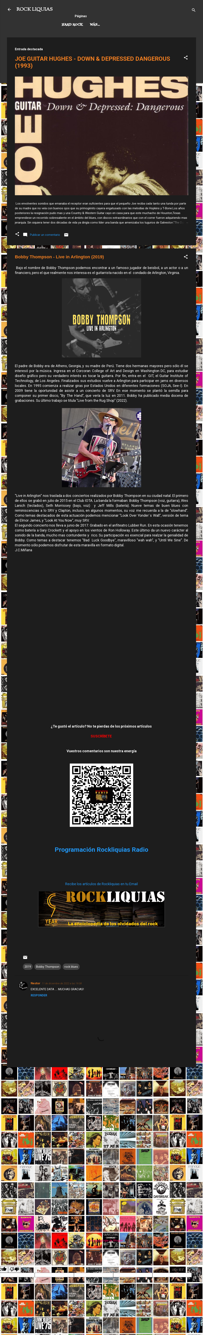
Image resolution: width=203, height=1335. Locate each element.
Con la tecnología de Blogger (101, 1240)
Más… (136, 25)
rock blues (71, 966)
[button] (185, 58)
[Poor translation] (14, 1269)
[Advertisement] (101, 1098)
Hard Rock (72, 25)
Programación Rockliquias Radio (101, 849)
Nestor (35, 983)
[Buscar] (193, 11)
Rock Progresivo (107, 25)
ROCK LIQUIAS (34, 9)
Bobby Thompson (47, 966)
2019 (28, 966)
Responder (39, 995)
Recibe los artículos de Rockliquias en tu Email (101, 884)
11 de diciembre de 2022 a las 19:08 (62, 983)
